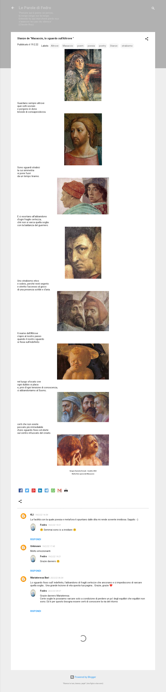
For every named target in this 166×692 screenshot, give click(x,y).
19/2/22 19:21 (54, 525)
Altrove (55, 45)
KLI (32, 514)
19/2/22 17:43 (48, 546)
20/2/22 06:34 (56, 578)
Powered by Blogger (83, 677)
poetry (102, 45)
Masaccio (68, 45)
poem (80, 45)
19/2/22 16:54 (41, 515)
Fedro (43, 524)
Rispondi (35, 539)
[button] (147, 39)
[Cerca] (153, 9)
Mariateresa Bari (39, 577)
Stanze (114, 45)
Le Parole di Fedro (35, 8)
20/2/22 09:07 (54, 591)
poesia (91, 45)
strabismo (127, 45)
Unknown (35, 546)
